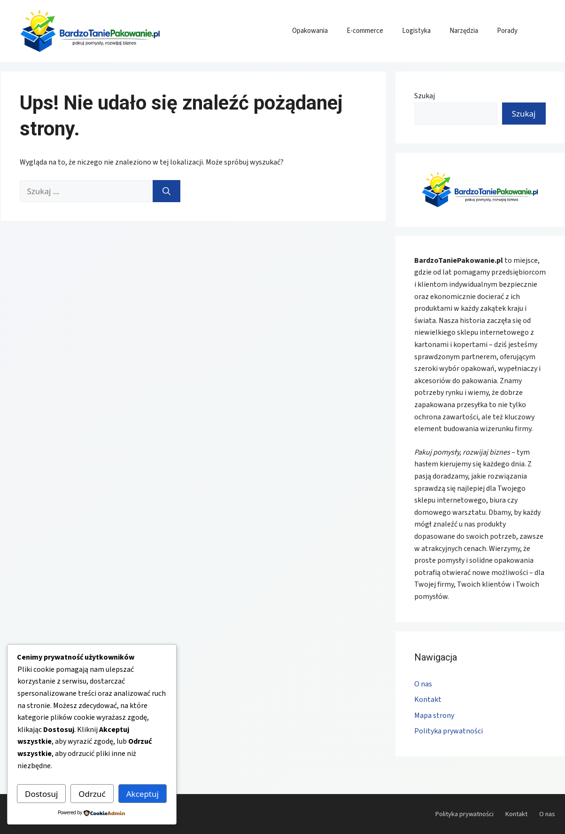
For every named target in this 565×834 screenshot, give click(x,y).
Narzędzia (463, 31)
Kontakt (427, 699)
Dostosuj (41, 793)
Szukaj (424, 96)
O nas (423, 684)
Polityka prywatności (448, 731)
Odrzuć (91, 793)
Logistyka (416, 31)
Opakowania (310, 31)
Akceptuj (142, 793)
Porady (507, 31)
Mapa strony (434, 715)
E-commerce (365, 31)
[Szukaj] (166, 191)
